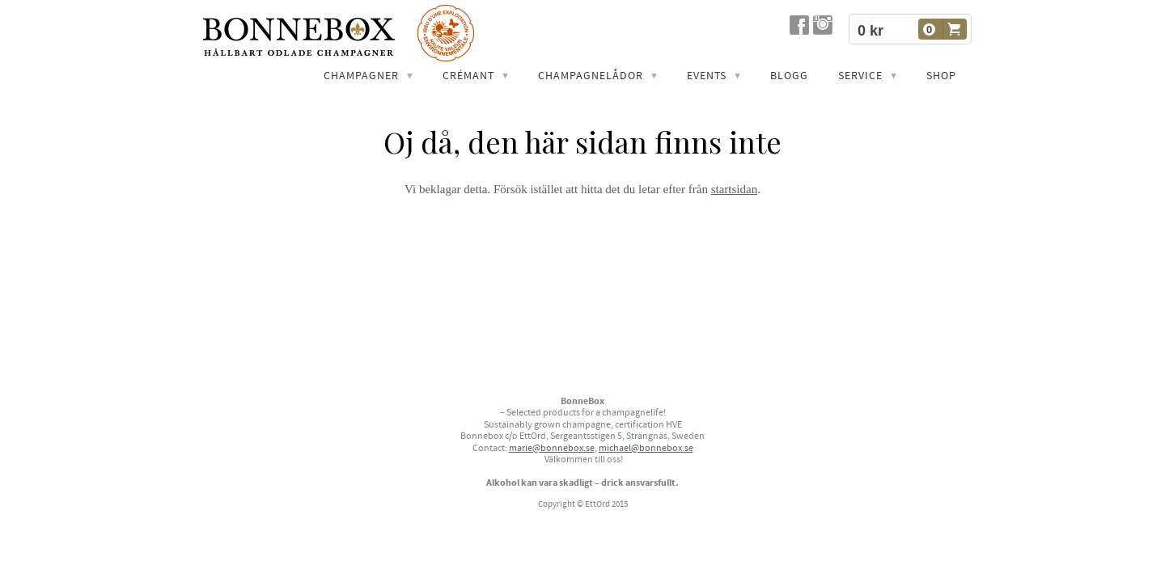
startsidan (734, 189)
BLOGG (789, 76)
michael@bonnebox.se (646, 448)
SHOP (941, 76)
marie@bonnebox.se (552, 448)
